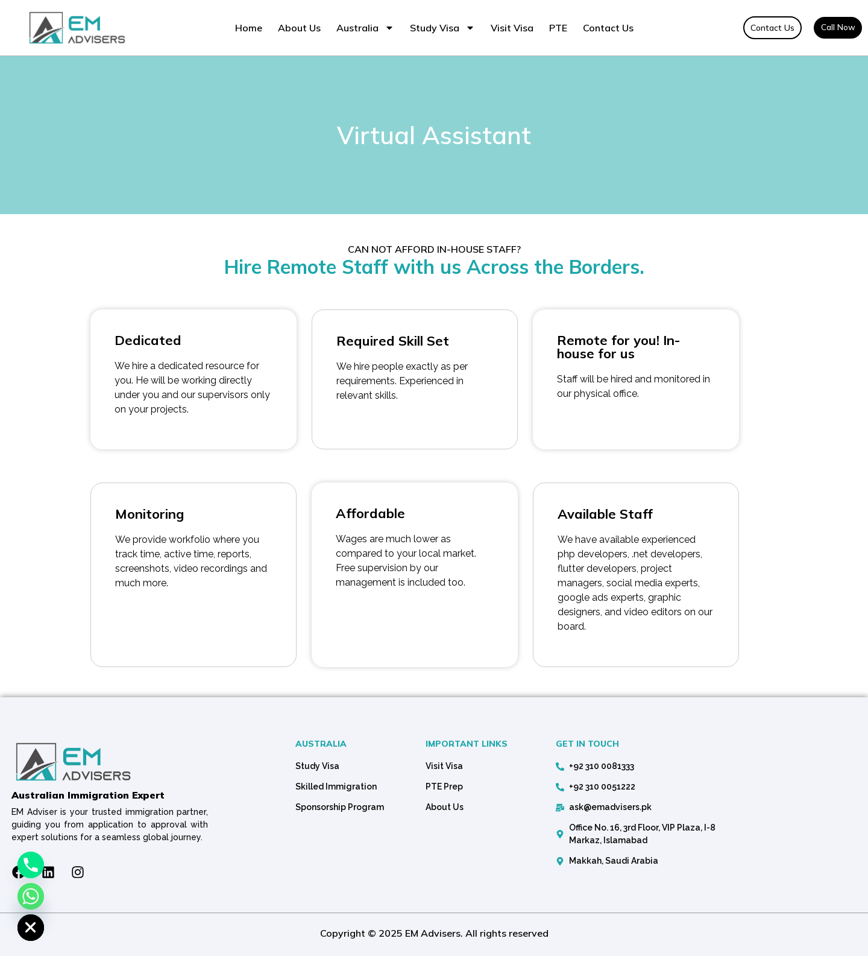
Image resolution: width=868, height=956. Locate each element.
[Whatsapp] (30, 896)
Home (248, 28)
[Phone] (30, 865)
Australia (365, 28)
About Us (299, 28)
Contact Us (608, 28)
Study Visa (442, 28)
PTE (558, 28)
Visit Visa (512, 28)
